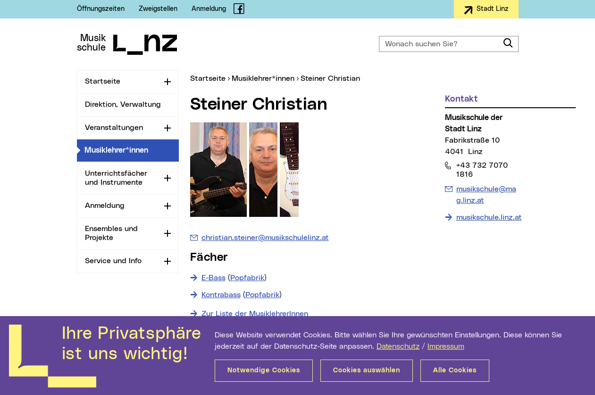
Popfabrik (247, 278)
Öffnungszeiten (101, 9)
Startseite (102, 81)
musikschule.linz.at (489, 217)
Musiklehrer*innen (131, 150)
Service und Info (113, 261)
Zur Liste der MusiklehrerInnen (254, 314)
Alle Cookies (455, 370)
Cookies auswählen (366, 370)
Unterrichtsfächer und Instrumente (116, 178)
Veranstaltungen (114, 127)
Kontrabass (221, 295)
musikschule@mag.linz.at (486, 193)
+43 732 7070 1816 (482, 169)
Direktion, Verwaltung (123, 104)
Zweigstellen (158, 9)
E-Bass (213, 278)
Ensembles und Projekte (111, 233)
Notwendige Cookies (263, 370)
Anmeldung (209, 9)
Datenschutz (398, 346)
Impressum (445, 346)
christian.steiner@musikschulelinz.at (265, 237)
